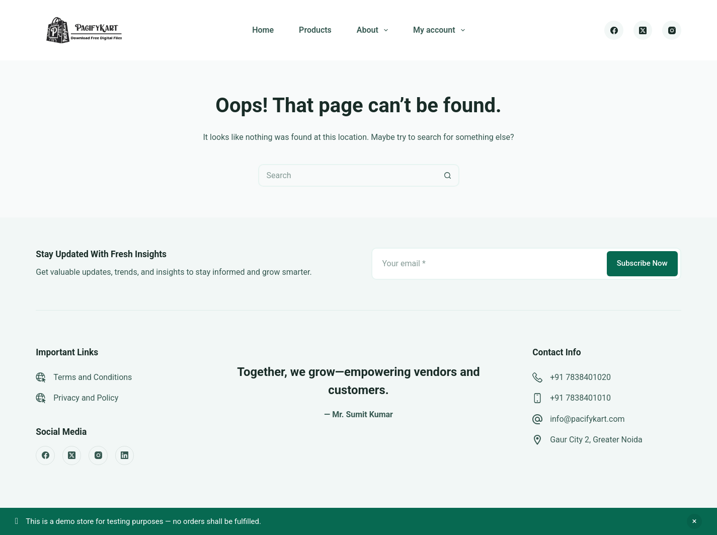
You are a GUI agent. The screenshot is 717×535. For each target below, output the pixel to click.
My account (441, 30)
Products (315, 30)
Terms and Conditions (92, 377)
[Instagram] (671, 30)
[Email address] (488, 263)
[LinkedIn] (124, 455)
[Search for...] (347, 175)
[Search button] (448, 175)
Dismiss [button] (694, 521)
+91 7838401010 (580, 398)
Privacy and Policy (85, 398)
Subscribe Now (642, 263)
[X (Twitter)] (643, 30)
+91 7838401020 (580, 377)
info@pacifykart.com (587, 419)
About (374, 30)
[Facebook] (613, 30)
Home (263, 30)
